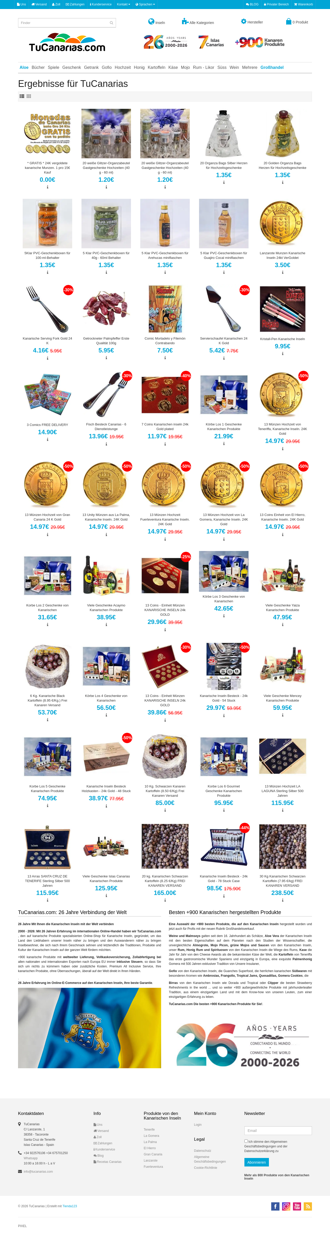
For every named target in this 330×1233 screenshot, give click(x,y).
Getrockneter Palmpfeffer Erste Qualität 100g (106, 340)
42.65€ (223, 608)
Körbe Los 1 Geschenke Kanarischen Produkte (224, 426)
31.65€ (47, 617)
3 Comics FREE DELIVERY (47, 425)
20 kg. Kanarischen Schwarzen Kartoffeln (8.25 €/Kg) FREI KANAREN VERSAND (165, 880)
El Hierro (150, 1148)
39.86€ (164, 712)
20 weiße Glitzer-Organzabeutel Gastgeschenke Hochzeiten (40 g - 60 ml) (106, 167)
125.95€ (106, 888)
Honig (139, 67)
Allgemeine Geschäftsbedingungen (210, 1159)
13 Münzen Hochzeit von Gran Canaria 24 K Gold (47, 517)
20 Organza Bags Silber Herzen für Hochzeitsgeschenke (224, 165)
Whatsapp (31, 1158)
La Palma (150, 1142)
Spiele (53, 67)
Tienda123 (69, 1206)
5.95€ (106, 350)
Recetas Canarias (108, 1162)
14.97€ (282, 440)
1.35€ (224, 174)
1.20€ (106, 179)
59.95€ (282, 707)
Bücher (38, 67)
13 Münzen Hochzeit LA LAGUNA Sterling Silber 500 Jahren (283, 791)
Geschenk (71, 67)
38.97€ (106, 798)
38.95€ (106, 617)
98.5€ (224, 888)
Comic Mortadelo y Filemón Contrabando (165, 340)
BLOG (252, 4)
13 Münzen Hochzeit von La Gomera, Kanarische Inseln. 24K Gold (224, 519)
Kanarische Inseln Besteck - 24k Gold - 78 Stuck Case (224, 878)
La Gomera (151, 1136)
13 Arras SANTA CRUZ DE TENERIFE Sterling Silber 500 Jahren (47, 880)
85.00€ (164, 802)
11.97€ (164, 436)
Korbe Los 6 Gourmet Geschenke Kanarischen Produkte (223, 791)
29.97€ (223, 707)
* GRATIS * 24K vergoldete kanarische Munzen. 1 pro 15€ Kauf (47, 167)
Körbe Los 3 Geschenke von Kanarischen (224, 599)
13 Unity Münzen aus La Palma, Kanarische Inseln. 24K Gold (106, 517)
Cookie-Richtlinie (205, 1168)
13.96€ (106, 436)
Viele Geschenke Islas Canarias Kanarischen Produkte (106, 878)
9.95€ (282, 346)
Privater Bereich (276, 4)
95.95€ (223, 802)
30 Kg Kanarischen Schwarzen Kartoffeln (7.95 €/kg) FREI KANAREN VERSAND (283, 880)
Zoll (56, 4)
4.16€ (47, 350)
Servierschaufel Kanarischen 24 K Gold (224, 340)
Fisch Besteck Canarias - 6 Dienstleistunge (106, 426)
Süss (222, 67)
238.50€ (282, 892)
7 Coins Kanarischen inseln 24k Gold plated (165, 426)
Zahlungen (75, 4)
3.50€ (282, 264)
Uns (21, 4)
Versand (39, 4)
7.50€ (165, 350)
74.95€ (47, 798)
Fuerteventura (153, 1167)
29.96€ (164, 621)
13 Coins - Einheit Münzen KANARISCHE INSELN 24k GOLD (165, 609)
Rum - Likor (203, 67)
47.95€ (282, 617)
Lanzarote (151, 1160)
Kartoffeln (156, 67)
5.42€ (223, 350)
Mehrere (250, 67)
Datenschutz (202, 1151)
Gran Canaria (153, 1154)
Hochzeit (123, 67)
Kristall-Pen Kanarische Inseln (282, 339)
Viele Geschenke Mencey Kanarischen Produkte (282, 698)
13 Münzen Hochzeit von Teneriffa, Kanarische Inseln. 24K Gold (282, 428)
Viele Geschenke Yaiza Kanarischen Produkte (283, 607)
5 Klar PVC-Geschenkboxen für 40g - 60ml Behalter (106, 255)
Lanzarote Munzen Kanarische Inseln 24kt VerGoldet (282, 255)
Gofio (107, 67)
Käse (173, 67)
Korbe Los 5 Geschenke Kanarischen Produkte (47, 788)
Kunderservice (101, 4)
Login (198, 1125)
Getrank (91, 67)
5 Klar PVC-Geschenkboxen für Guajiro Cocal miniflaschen (223, 255)
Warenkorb (303, 4)
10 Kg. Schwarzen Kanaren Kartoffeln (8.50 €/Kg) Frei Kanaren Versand (165, 791)
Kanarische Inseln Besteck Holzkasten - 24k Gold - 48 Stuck (106, 788)
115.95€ (282, 802)
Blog (99, 1155)
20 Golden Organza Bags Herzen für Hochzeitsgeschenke (282, 165)
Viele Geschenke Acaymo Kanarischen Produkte (106, 607)
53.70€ (47, 712)
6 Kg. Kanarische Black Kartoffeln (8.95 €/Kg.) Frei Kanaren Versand (47, 700)
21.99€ (223, 436)
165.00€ (165, 892)
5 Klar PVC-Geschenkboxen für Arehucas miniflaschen (165, 255)
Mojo (185, 67)
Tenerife (149, 1129)
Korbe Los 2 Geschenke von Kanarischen (47, 607)
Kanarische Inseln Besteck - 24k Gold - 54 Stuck (224, 698)
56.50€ (106, 707)
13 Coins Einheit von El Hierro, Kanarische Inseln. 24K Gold (282, 517)
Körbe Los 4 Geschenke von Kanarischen (106, 698)
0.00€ (47, 179)
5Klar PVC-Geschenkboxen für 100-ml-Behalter (47, 255)
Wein (234, 67)
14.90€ (47, 432)
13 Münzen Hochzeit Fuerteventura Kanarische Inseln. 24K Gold (165, 519)
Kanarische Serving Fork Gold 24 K (47, 340)
